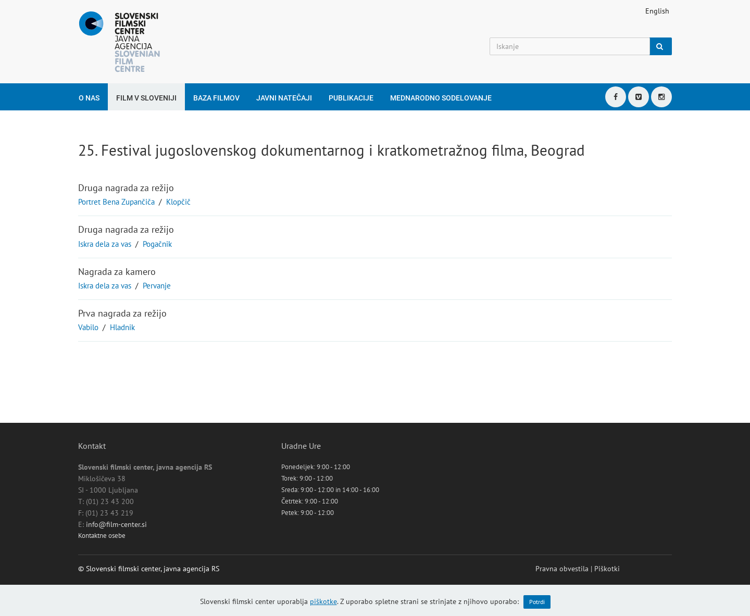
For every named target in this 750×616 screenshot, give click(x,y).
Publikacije (351, 98)
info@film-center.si (116, 524)
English (657, 11)
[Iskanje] (570, 46)
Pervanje (157, 286)
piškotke (323, 601)
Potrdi (537, 602)
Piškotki (607, 568)
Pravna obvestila (562, 568)
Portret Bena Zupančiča (116, 202)
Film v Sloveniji (146, 98)
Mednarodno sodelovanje (441, 98)
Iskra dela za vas (104, 244)
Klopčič (178, 202)
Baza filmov (216, 98)
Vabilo (88, 327)
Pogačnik (157, 244)
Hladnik (122, 327)
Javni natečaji (284, 98)
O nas (89, 98)
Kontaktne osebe (102, 535)
